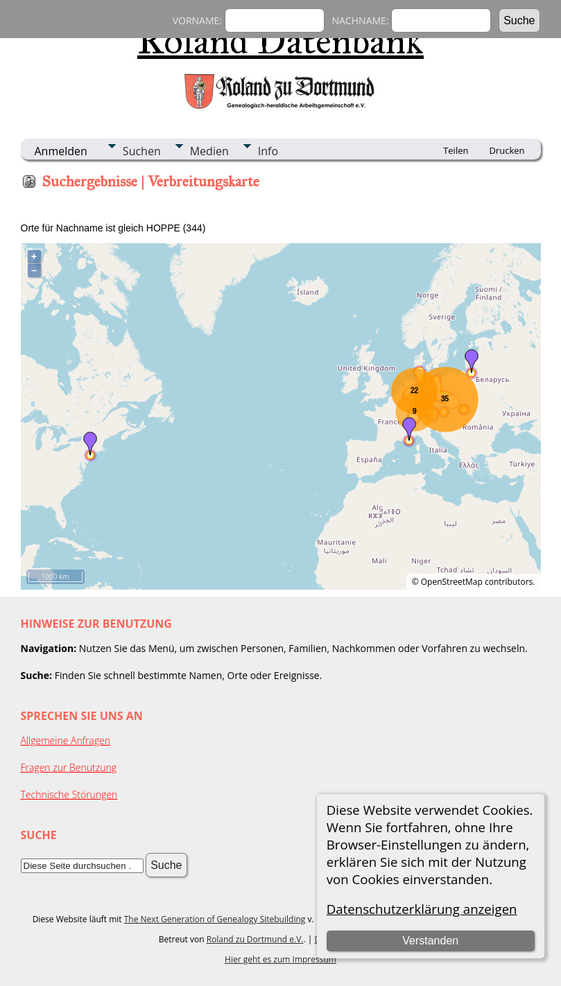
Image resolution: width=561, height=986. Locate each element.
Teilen (455, 150)
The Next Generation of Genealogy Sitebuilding (215, 919)
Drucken (506, 150)
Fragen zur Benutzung (69, 767)
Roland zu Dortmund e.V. (255, 939)
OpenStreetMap (452, 582)
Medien (209, 151)
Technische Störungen (69, 794)
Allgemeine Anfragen (66, 740)
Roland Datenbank (280, 41)
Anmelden (61, 151)
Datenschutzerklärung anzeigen (422, 908)
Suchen (142, 151)
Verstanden (430, 941)
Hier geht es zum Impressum (280, 959)
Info (268, 151)
